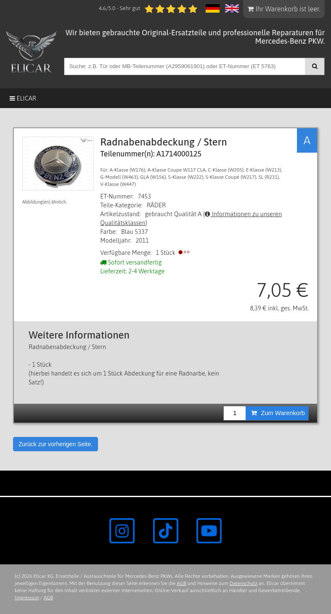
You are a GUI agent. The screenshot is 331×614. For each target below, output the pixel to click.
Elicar (23, 98)
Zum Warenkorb (278, 413)
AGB (181, 583)
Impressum (27, 598)
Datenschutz (243, 583)
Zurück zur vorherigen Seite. (56, 444)
